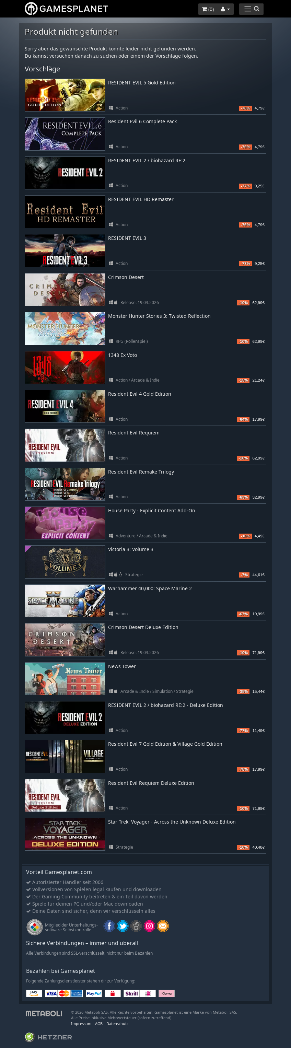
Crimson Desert (126, 277)
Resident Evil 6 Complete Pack (142, 121)
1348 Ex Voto (122, 355)
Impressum (81, 1023)
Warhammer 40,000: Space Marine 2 (150, 588)
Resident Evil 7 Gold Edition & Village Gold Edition (165, 744)
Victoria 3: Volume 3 (130, 549)
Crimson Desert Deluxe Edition (143, 627)
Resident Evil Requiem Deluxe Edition (151, 783)
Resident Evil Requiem (134, 432)
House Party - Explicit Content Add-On (151, 510)
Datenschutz (117, 1023)
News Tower (122, 666)
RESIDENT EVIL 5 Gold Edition (142, 82)
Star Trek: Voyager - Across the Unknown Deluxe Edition (172, 821)
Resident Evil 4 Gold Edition (139, 394)
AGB (99, 1023)
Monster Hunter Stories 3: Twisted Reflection (159, 316)
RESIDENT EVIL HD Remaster (141, 199)
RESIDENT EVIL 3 (127, 238)
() (208, 9)
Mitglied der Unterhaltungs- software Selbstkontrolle (71, 927)
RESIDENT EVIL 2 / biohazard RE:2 (146, 160)
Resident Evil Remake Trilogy (141, 471)
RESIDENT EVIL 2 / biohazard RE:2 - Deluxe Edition (165, 705)
